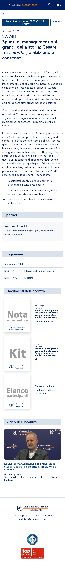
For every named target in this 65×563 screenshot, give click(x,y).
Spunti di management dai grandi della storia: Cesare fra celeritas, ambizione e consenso (30, 466)
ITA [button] (59, 5)
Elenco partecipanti (45, 386)
